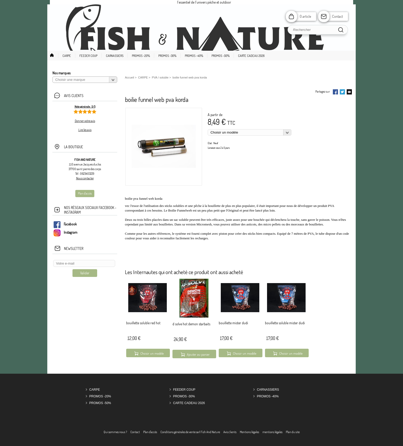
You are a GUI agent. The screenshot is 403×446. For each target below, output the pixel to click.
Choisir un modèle (152, 353)
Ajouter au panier (198, 354)
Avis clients (229, 432)
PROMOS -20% (100, 396)
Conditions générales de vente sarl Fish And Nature (190, 432)
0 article (305, 16)
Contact (337, 16)
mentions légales (272, 432)
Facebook (65, 224)
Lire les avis (84, 130)
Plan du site (293, 432)
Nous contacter (85, 178)
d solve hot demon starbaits (191, 324)
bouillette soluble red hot (143, 323)
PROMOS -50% (100, 403)
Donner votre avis (85, 121)
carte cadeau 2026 (189, 403)
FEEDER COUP (184, 389)
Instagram (65, 232)
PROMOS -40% (268, 396)
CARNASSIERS (268, 389)
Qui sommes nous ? (115, 432)
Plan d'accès (150, 432)
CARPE (94, 389)
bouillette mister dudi (233, 323)
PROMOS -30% (184, 396)
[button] (64, 55)
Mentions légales (249, 432)
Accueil (129, 77)
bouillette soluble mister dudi (285, 323)
